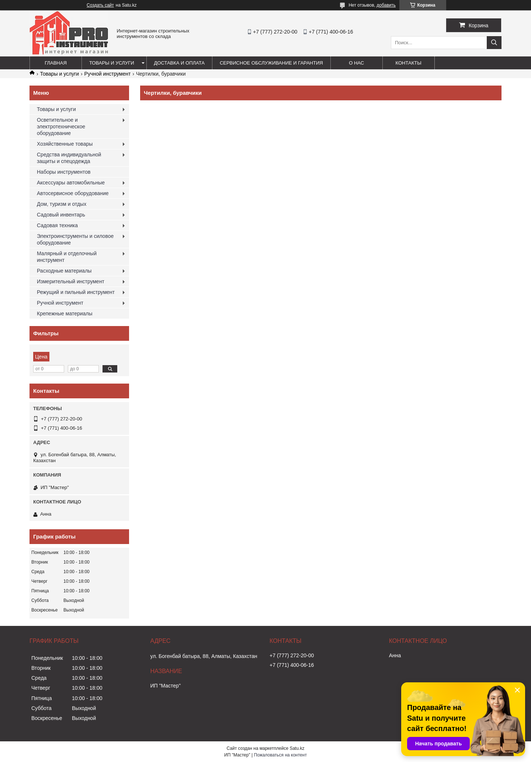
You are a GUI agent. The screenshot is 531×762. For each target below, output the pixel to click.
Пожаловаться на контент (280, 755)
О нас (356, 63)
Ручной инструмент (107, 74)
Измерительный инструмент (70, 281)
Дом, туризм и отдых (61, 204)
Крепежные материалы (65, 313)
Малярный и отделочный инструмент (67, 256)
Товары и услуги (111, 63)
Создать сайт (100, 5)
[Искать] (494, 42)
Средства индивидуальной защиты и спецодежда (69, 158)
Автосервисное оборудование (73, 193)
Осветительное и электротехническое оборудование (61, 126)
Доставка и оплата (179, 63)
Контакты (408, 63)
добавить (386, 5)
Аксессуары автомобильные (71, 183)
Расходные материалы (64, 271)
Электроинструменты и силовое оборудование (75, 239)
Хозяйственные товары (65, 144)
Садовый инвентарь (61, 215)
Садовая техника (57, 225)
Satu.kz (296, 748)
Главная (56, 63)
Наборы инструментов (64, 172)
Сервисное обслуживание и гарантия (271, 63)
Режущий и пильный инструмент (76, 292)
